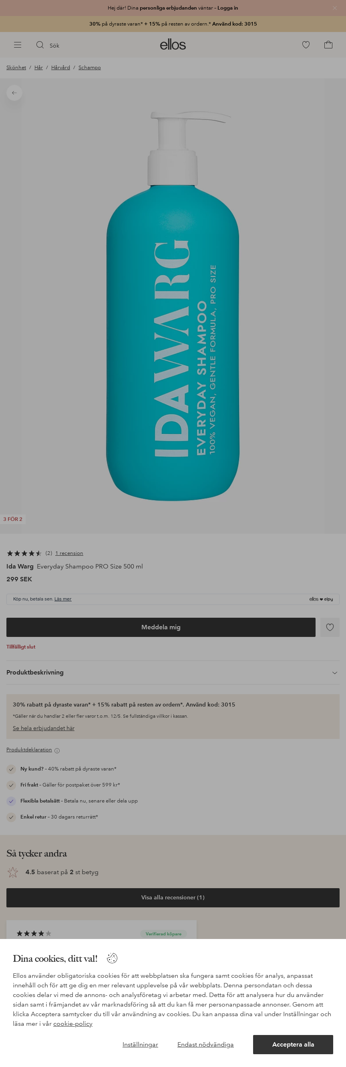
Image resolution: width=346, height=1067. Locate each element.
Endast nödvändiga (205, 1044)
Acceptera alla (293, 1044)
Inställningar (140, 1044)
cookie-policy (73, 1023)
